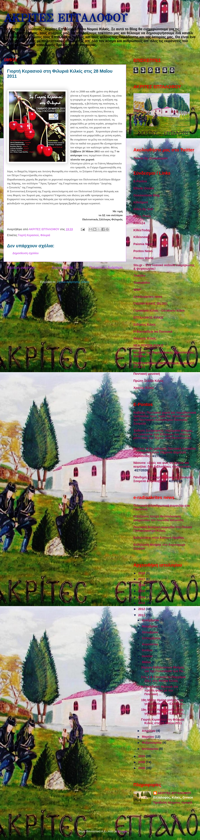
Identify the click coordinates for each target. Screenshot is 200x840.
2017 (142, 579)
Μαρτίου (148, 736)
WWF (137, 289)
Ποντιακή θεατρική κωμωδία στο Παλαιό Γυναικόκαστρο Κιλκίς (162, 529)
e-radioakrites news (147, 296)
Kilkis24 (139, 223)
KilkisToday (142, 230)
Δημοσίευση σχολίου (26, 253)
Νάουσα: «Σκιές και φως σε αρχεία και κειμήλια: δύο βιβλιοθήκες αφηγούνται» (162, 464)
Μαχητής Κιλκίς (144, 338)
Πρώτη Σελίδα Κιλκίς (148, 380)
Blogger (122, 831)
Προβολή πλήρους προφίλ (172, 802)
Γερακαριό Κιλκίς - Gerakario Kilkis (159, 310)
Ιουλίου (147, 650)
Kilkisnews (141, 237)
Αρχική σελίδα (62, 267)
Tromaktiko (141, 282)
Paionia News (143, 244)
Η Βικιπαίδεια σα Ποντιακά (152, 331)
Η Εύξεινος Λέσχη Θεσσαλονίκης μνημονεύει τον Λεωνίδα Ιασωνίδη (158, 518)
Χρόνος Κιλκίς (143, 387)
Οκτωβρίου (150, 632)
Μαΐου (147, 662)
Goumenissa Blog (146, 195)
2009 (142, 762)
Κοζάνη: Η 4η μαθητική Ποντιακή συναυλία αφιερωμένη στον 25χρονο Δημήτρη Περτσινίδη (164, 452)
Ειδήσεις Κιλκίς (144, 324)
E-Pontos (140, 181)
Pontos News (143, 251)
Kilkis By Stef (143, 209)
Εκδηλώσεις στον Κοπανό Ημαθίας (158, 537)
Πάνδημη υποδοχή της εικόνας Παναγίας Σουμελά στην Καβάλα (163, 479)
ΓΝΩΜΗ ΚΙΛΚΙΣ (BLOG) (150, 303)
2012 (142, 609)
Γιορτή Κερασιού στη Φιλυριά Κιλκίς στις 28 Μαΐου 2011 (162, 721)
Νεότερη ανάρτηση (21, 267)
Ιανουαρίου (150, 748)
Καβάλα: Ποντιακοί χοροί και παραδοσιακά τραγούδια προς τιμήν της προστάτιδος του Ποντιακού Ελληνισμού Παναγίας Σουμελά (164, 418)
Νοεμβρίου (150, 626)
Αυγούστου (150, 644)
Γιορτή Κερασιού (28, 235)
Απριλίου (149, 730)
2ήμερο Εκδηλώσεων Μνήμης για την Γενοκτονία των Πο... (163, 669)
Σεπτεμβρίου (151, 638)
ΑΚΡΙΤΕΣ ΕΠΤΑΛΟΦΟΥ (65, 18)
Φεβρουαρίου (152, 742)
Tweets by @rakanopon (150, 158)
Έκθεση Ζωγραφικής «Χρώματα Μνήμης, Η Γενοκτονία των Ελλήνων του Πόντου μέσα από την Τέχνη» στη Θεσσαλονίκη (163, 434)
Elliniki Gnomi (143, 188)
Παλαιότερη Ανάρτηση (106, 267)
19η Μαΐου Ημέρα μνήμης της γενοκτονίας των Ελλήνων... (163, 701)
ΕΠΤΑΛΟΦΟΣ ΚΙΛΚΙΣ (148, 317)
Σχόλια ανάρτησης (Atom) (73, 282)
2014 (142, 597)
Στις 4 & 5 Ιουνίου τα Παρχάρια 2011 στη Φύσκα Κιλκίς (163, 678)
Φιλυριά (45, 235)
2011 (142, 615)
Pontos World (143, 258)
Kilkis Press (142, 216)
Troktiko (139, 275)
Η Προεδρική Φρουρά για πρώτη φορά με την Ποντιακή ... (159, 690)
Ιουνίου (147, 656)
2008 (142, 768)
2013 (142, 603)
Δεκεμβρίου (151, 620)
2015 (142, 591)
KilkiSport (140, 202)
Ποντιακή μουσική (146, 373)
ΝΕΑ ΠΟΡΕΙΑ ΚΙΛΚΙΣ (148, 345)
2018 (142, 573)
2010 (142, 756)
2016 (142, 585)
